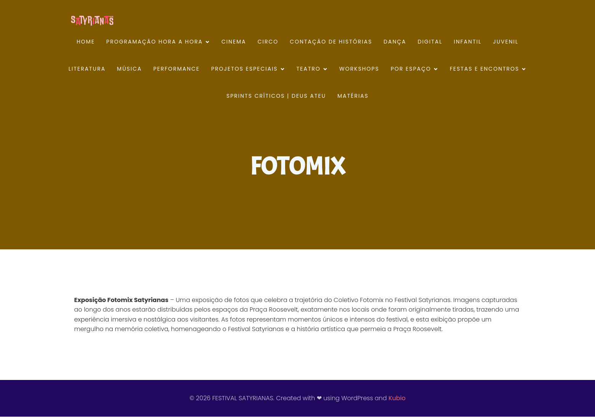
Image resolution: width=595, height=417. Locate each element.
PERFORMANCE (176, 69)
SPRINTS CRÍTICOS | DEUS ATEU (276, 96)
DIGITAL (430, 42)
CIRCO (268, 42)
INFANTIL (468, 42)
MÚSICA (129, 69)
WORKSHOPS (359, 69)
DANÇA (394, 42)
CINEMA (233, 42)
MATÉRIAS (353, 96)
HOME (86, 42)
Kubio (397, 398)
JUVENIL (505, 42)
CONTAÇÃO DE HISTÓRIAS (331, 42)
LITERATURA (87, 69)
